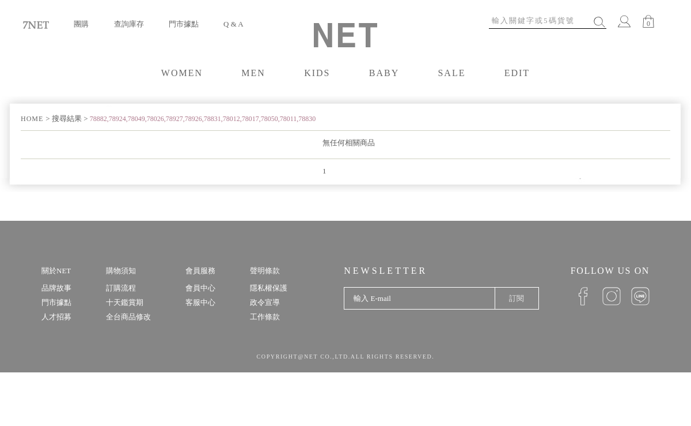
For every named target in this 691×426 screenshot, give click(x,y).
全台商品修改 (128, 316)
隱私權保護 (268, 288)
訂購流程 (121, 288)
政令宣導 (265, 302)
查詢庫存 (129, 24)
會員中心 (200, 288)
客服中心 (200, 302)
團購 (81, 24)
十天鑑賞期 (124, 302)
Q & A (233, 24)
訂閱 (516, 298)
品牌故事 (56, 288)
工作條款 (265, 316)
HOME (33, 119)
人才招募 (56, 316)
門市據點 (184, 24)
